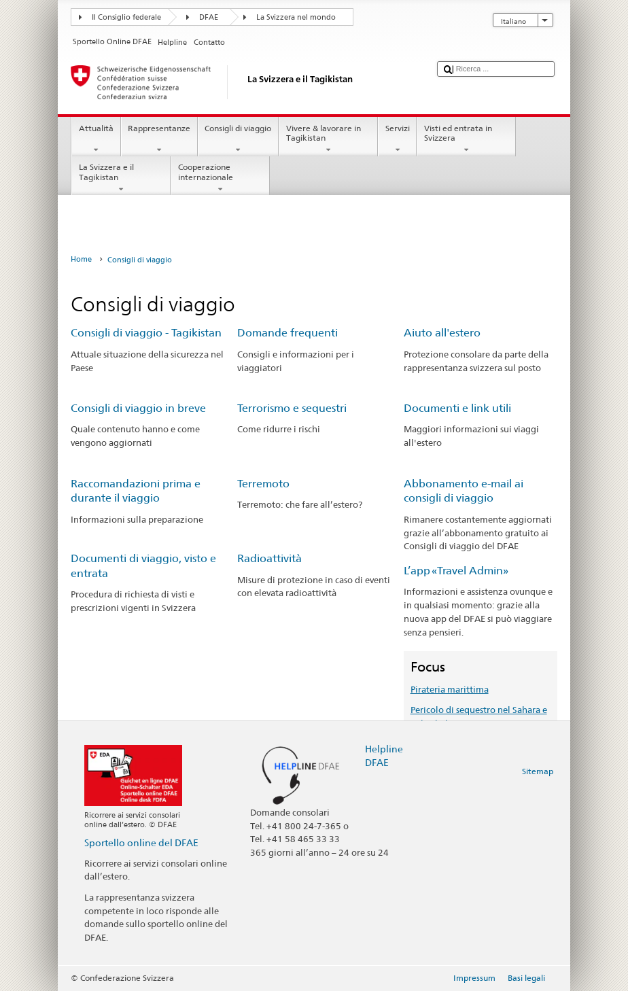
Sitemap (537, 771)
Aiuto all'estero (442, 332)
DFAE (208, 17)
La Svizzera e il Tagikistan (121, 178)
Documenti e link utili (457, 408)
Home (81, 259)
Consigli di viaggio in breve (138, 408)
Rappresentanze (159, 139)
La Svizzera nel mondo (296, 17)
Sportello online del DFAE (141, 842)
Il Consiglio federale (126, 17)
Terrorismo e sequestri (292, 408)
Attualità (96, 139)
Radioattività (269, 558)
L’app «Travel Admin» (456, 570)
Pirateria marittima (450, 689)
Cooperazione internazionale (220, 178)
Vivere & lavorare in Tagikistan (328, 139)
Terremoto (263, 483)
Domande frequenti (287, 332)
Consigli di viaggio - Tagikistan (146, 332)
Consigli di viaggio (238, 139)
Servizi (397, 139)
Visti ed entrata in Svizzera (466, 139)
